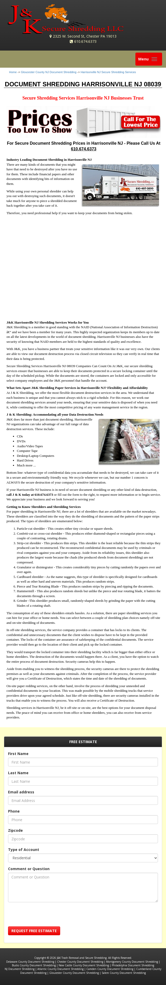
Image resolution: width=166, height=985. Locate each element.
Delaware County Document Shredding (30, 961)
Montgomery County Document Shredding (132, 961)
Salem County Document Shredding (124, 973)
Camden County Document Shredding (109, 969)
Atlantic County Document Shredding (60, 969)
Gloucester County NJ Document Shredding (49, 72)
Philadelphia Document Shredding (133, 965)
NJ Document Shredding (19, 969)
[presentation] (47, 916)
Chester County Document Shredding (80, 961)
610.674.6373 (85, 41)
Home (13, 72)
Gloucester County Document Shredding (74, 973)
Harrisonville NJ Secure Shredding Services (108, 72)
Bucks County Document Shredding (34, 965)
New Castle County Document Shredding (84, 965)
